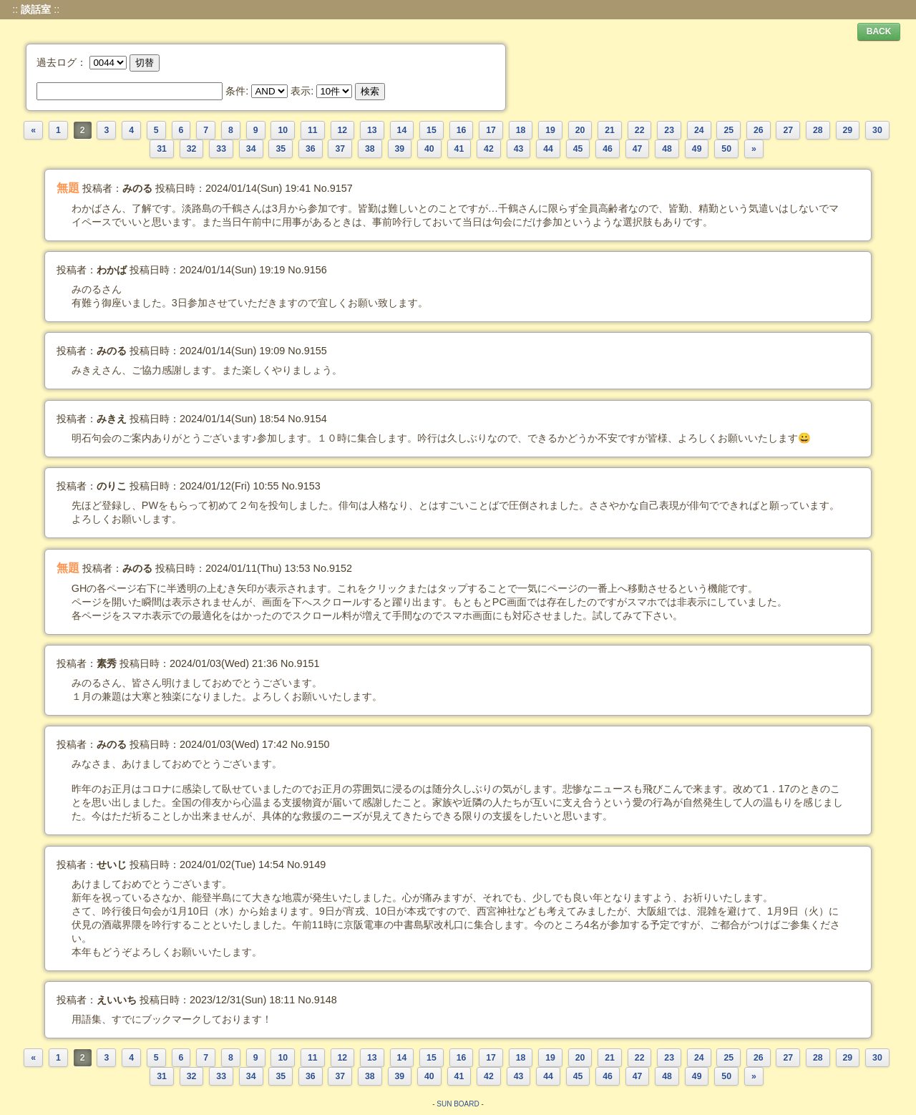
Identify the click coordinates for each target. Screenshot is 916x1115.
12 (343, 130)
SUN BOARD (458, 1104)
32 (192, 149)
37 (340, 149)
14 (402, 130)
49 (697, 149)
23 (669, 130)
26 (759, 130)
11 (313, 130)
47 (638, 149)
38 (370, 149)
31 (162, 149)
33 (221, 149)
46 (608, 149)
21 (610, 130)
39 (400, 149)
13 (372, 130)
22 (640, 130)
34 (251, 149)
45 (578, 149)
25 (728, 130)
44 (548, 149)
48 (667, 149)
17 (491, 130)
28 (818, 130)
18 (521, 130)
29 (848, 130)
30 (877, 130)
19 (550, 130)
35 (281, 149)
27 (788, 130)
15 (432, 130)
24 (699, 130)
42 (489, 149)
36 (311, 149)
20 (580, 130)
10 (283, 130)
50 (726, 149)
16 (462, 130)
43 (519, 149)
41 (459, 149)
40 (429, 149)
